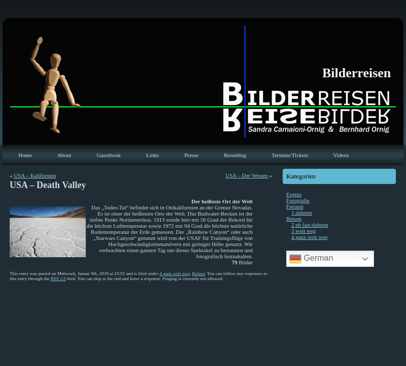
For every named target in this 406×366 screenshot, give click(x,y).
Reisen (198, 273)
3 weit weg (303, 231)
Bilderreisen (356, 73)
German (311, 259)
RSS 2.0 (58, 278)
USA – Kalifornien (35, 175)
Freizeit (294, 206)
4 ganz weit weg (174, 273)
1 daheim (301, 212)
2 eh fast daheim (309, 225)
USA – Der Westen (246, 175)
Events (293, 194)
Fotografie (298, 200)
